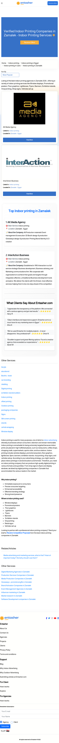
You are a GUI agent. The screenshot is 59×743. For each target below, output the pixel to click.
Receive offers (53, 3)
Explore (3, 691)
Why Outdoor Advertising (9, 673)
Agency (6, 722)
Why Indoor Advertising (8, 668)
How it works (4, 687)
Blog (1, 664)
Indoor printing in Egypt (30, 63)
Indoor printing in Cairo (12, 66)
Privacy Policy (5, 650)
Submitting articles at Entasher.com (13, 677)
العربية (5, 730)
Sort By (3, 71)
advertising (52, 440)
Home (4, 63)
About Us (3, 628)
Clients (2, 646)
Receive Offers (29, 42)
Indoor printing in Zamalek (32, 66)
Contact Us (4, 633)
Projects (3, 641)
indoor (46, 440)
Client (16, 722)
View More (29, 140)
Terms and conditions (8, 654)
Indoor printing (13, 63)
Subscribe (5, 726)
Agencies (3, 637)
